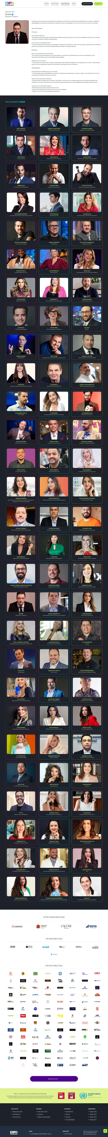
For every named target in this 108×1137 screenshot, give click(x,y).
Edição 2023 (93, 1117)
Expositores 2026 (17, 1111)
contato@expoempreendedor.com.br (41, 1133)
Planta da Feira (16, 1117)
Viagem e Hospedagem (44, 1117)
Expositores (55, 3)
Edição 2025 (93, 1111)
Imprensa (68, 1117)
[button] (21, 119)
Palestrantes (65, 3)
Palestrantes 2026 (42, 1111)
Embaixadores (69, 1111)
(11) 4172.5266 (68, 1133)
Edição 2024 (93, 1114)
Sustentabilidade (70, 1119)
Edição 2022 (93, 1119)
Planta (74, 3)
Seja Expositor (87, 3)
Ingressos (98, 3)
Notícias (68, 1114)
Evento (46, 3)
